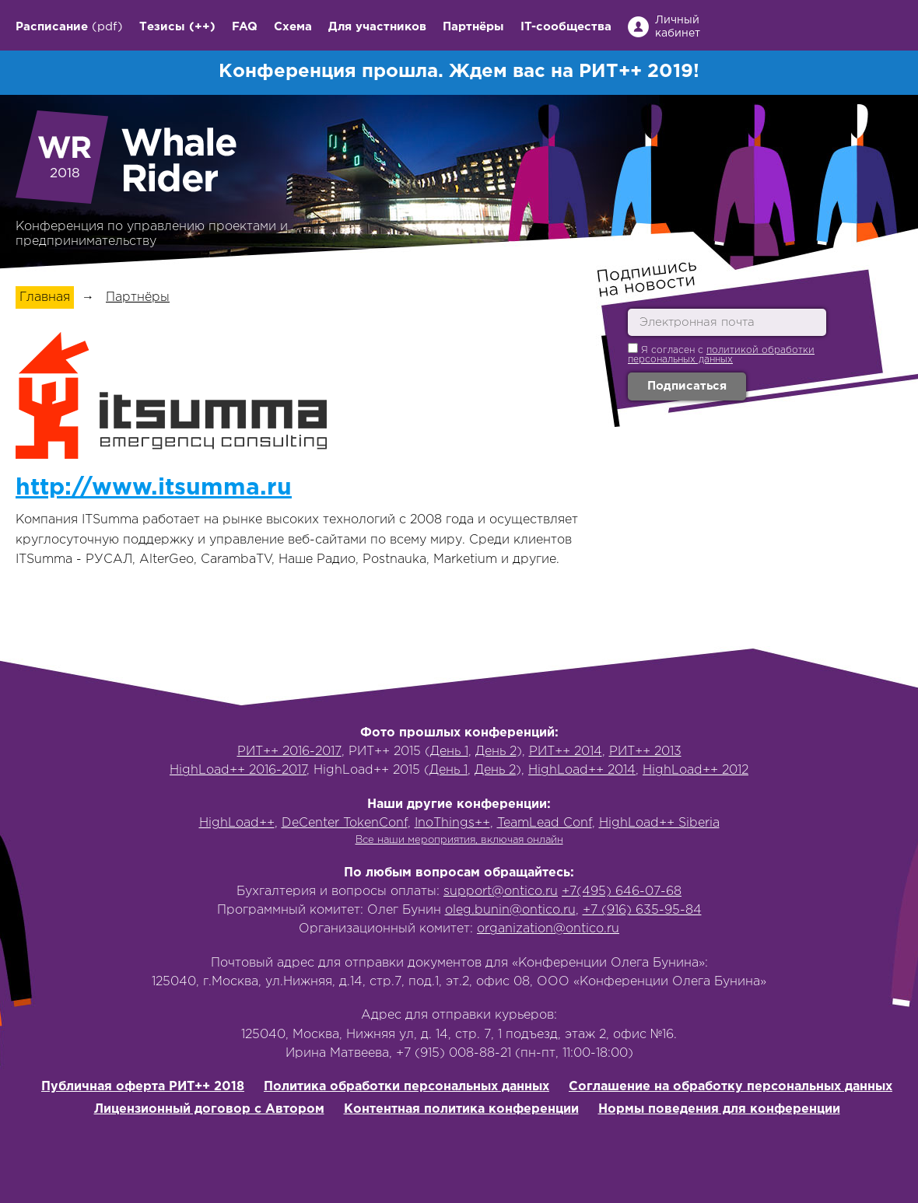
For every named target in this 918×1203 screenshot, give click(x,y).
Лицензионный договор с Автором (209, 1109)
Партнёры (473, 27)
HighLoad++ (237, 823)
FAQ (245, 27)
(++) (202, 27)
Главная (44, 297)
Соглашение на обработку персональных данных (730, 1087)
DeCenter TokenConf (345, 823)
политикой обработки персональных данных (721, 355)
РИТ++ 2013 (645, 751)
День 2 (496, 751)
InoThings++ (452, 823)
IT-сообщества (565, 27)
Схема (293, 27)
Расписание (52, 27)
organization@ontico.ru (548, 929)
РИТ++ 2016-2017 (289, 751)
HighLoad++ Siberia (659, 823)
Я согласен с (721, 353)
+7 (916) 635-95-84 (642, 910)
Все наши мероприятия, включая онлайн (459, 840)
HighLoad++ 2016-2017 (238, 770)
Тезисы (162, 27)
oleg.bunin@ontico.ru (510, 910)
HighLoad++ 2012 (695, 770)
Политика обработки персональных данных (406, 1087)
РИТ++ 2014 (565, 751)
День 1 (449, 751)
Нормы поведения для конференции (719, 1109)
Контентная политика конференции (461, 1109)
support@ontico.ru (500, 891)
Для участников (377, 27)
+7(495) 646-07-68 (621, 891)
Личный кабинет (677, 27)
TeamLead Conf (544, 823)
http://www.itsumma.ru (154, 487)
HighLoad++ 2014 (582, 770)
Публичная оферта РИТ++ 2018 (142, 1087)
